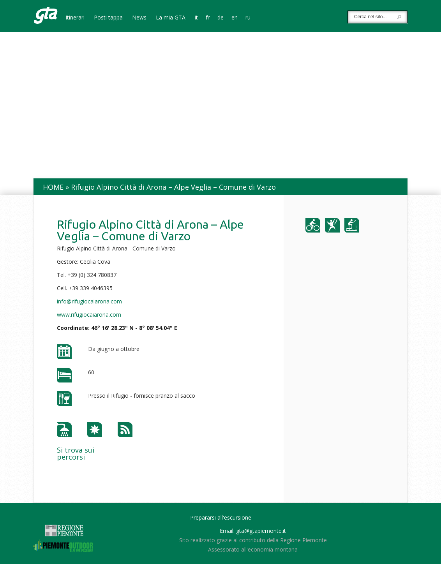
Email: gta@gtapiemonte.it (253, 530)
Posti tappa (108, 18)
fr (208, 18)
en (234, 18)
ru (247, 18)
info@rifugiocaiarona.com (89, 301)
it (196, 18)
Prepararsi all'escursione (220, 517)
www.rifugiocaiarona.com (89, 314)
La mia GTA (170, 18)
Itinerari (75, 18)
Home (53, 187)
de (220, 18)
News (139, 18)
